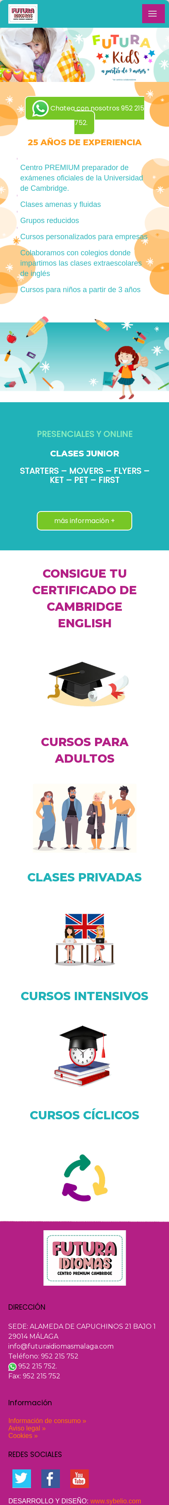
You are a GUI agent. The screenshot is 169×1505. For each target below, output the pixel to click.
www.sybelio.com (115, 1501)
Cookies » (23, 1435)
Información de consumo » (47, 1420)
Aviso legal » (26, 1428)
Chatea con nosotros (88, 113)
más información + (84, 521)
